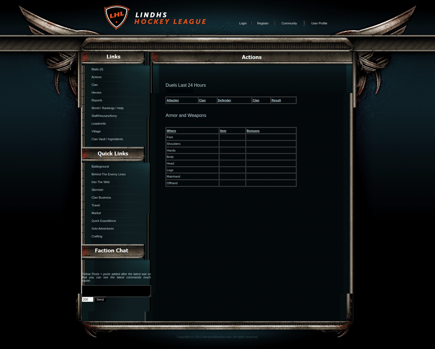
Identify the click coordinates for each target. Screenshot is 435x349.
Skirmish (97, 189)
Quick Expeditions (104, 220)
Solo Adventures (103, 228)
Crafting (97, 236)
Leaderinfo (99, 123)
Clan (95, 84)
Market (96, 213)
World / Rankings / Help (107, 108)
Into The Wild (101, 182)
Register (263, 23)
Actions (97, 77)
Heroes (96, 92)
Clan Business (101, 197)
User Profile (319, 23)
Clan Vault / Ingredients (107, 139)
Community (289, 23)
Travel (96, 205)
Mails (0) (97, 69)
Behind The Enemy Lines (109, 174)
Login (243, 23)
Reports (97, 100)
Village (96, 131)
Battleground (100, 166)
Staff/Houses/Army (104, 115)
